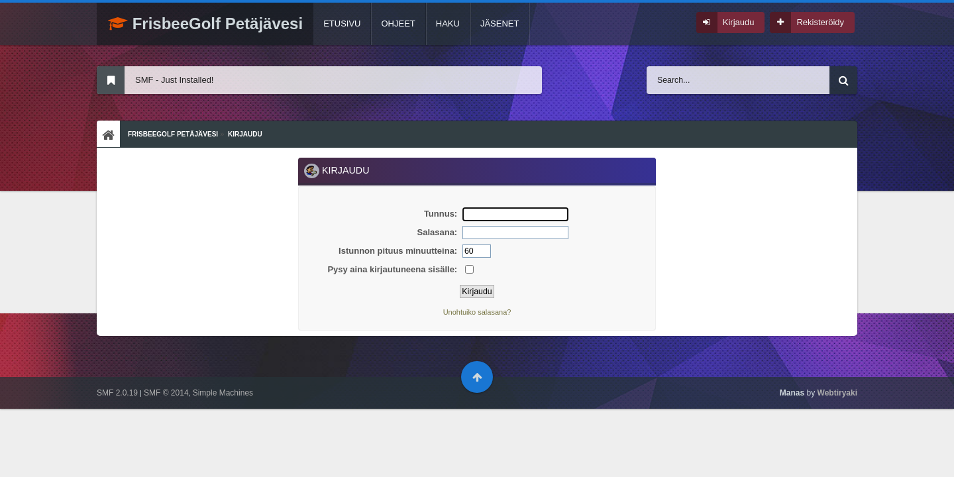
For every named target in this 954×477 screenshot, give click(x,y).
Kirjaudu (739, 22)
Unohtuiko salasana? (477, 312)
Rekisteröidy (820, 22)
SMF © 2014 (166, 393)
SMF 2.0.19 (117, 393)
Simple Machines (223, 393)
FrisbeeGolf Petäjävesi (205, 23)
